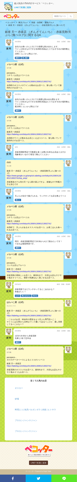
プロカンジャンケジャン (26, 420)
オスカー (19, 388)
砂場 (17, 399)
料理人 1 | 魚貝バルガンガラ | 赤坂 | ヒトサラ (35, 409)
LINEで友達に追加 (22, 7)
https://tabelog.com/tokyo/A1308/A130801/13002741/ (29, 81)
